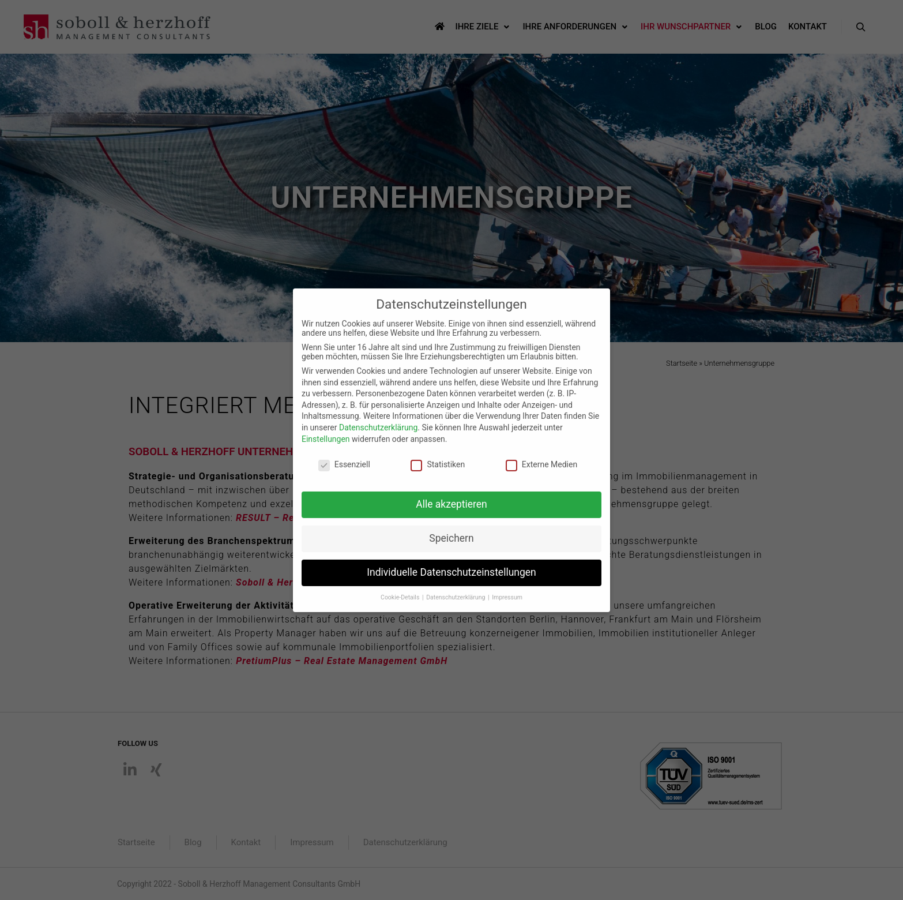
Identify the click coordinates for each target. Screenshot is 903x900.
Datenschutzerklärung (378, 418)
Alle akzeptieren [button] (451, 495)
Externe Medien (541, 455)
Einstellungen (326, 429)
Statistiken (438, 455)
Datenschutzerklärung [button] (456, 588)
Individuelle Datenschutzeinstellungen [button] (451, 563)
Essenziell (344, 455)
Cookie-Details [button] (401, 588)
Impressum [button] (507, 588)
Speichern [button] (451, 529)
